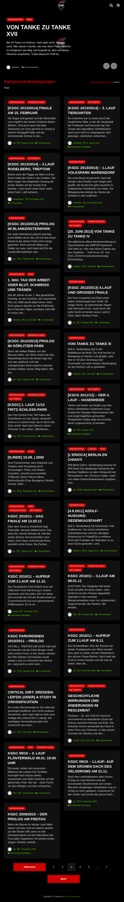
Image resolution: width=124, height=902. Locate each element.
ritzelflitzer (75, 143)
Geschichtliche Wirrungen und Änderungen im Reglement (83, 703)
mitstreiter (74, 203)
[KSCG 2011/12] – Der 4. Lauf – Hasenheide (89, 397)
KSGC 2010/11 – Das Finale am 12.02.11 (25, 518)
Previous (29, 867)
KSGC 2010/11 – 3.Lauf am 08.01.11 (91, 578)
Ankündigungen (15, 19)
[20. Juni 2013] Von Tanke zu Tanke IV (91, 233)
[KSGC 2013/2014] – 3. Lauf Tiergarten (92, 110)
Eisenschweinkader (72, 896)
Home (92, 82)
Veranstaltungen (36, 102)
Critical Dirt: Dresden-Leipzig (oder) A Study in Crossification (32, 697)
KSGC (30, 747)
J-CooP (73, 740)
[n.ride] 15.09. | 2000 (26, 457)
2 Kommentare (47, 436)
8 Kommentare (107, 490)
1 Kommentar (16, 203)
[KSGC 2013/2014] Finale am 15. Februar (30, 110)
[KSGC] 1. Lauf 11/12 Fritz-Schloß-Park (27, 407)
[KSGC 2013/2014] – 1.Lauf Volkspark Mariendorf (91, 170)
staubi (13, 611)
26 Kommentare (31, 67)
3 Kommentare (44, 143)
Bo (11, 551)
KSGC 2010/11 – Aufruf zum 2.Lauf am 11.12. (29, 578)
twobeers (12, 67)
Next (64, 879)
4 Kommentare (44, 793)
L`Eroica (92, 449)
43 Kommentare (107, 266)
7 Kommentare (47, 320)
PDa (12, 436)
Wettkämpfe (93, 102)
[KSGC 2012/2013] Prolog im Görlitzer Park (31, 343)
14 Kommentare (77, 206)
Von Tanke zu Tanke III (89, 344)
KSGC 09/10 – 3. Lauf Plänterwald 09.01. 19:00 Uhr (32, 758)
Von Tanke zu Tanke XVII (38, 30)
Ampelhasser (16, 199)
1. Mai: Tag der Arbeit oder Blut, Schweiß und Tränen (29, 285)
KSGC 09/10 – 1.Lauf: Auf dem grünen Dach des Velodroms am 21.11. (91, 766)
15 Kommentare (110, 551)
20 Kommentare (106, 374)
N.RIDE (31, 451)
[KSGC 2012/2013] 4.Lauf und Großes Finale (90, 290)
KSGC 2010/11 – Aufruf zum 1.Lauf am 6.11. (89, 638)
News (29, 19)
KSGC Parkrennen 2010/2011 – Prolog (26, 638)
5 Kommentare (45, 259)
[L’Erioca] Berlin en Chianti (87, 457)
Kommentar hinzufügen (80, 147)
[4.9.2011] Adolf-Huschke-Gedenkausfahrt (85, 516)
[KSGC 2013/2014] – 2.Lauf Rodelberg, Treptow (31, 166)
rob (12, 143)
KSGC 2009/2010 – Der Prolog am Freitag (27, 816)
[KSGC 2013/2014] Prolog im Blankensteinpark (31, 226)
